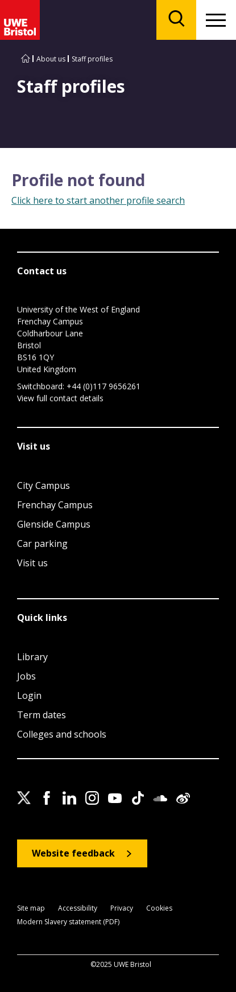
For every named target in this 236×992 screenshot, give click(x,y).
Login (29, 695)
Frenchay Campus (55, 505)
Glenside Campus (53, 524)
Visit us (32, 563)
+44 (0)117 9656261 (103, 386)
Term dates (41, 715)
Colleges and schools (61, 734)
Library (32, 657)
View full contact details (60, 398)
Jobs (26, 676)
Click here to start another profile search (98, 200)
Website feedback (73, 853)
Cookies (159, 908)
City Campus (43, 485)
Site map (31, 908)
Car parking (42, 543)
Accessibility (77, 908)
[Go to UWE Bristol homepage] (25, 59)
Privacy (121, 908)
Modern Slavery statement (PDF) (68, 922)
